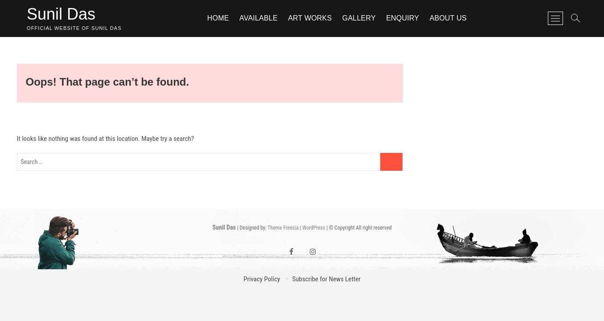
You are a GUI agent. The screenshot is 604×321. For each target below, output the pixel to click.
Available (258, 18)
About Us (448, 18)
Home (218, 18)
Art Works (310, 18)
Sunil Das (61, 14)
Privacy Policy (261, 279)
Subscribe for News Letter (326, 279)
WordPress (313, 228)
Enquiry (402, 18)
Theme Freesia (282, 228)
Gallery (359, 18)
